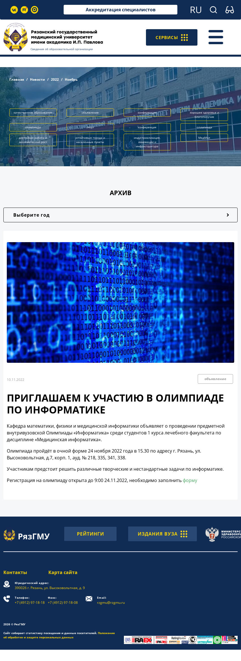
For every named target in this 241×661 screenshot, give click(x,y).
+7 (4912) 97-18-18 (30, 600)
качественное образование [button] (33, 112)
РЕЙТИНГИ (90, 534)
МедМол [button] (204, 138)
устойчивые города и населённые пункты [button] (90, 140)
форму (190, 480)
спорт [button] (90, 127)
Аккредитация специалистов (121, 10)
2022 (55, 79)
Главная (16, 79)
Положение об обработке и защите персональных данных (59, 635)
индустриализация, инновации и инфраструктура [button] (147, 142)
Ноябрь (71, 79)
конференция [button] (147, 127)
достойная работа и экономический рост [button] (33, 140)
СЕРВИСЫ (171, 37)
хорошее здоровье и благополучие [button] (204, 114)
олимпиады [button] (33, 127)
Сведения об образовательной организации (62, 49)
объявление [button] (90, 112)
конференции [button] (147, 112)
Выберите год (31, 215)
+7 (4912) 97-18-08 (63, 600)
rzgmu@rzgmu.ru (111, 600)
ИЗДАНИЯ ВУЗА (162, 534)
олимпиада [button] (204, 127)
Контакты (15, 572)
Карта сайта (63, 572)
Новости (37, 79)
